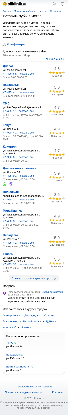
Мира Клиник (12, 210)
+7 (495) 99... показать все (18, 175)
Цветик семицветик (52, 292)
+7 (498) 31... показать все (18, 221)
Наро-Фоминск (32, 321)
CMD (6, 103)
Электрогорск (11, 315)
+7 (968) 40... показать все (18, 132)
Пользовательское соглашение (34, 386)
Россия (7, 11)
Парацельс (11, 84)
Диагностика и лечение (19, 168)
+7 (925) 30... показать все (18, 199)
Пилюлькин (11, 192)
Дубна (50, 321)
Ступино (49, 315)
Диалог (8, 66)
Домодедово (32, 315)
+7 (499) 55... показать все (18, 73)
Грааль (8, 253)
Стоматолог (56, 11)
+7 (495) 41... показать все (18, 92)
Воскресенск (11, 321)
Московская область (25, 11)
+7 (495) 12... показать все (18, 111)
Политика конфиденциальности (23, 392)
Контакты (57, 392)
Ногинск (26, 327)
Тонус (7, 125)
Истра (43, 11)
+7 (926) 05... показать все (18, 157)
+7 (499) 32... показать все (18, 264)
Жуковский (10, 327)
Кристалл (10, 146)
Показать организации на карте (34, 278)
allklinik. (14, 3)
